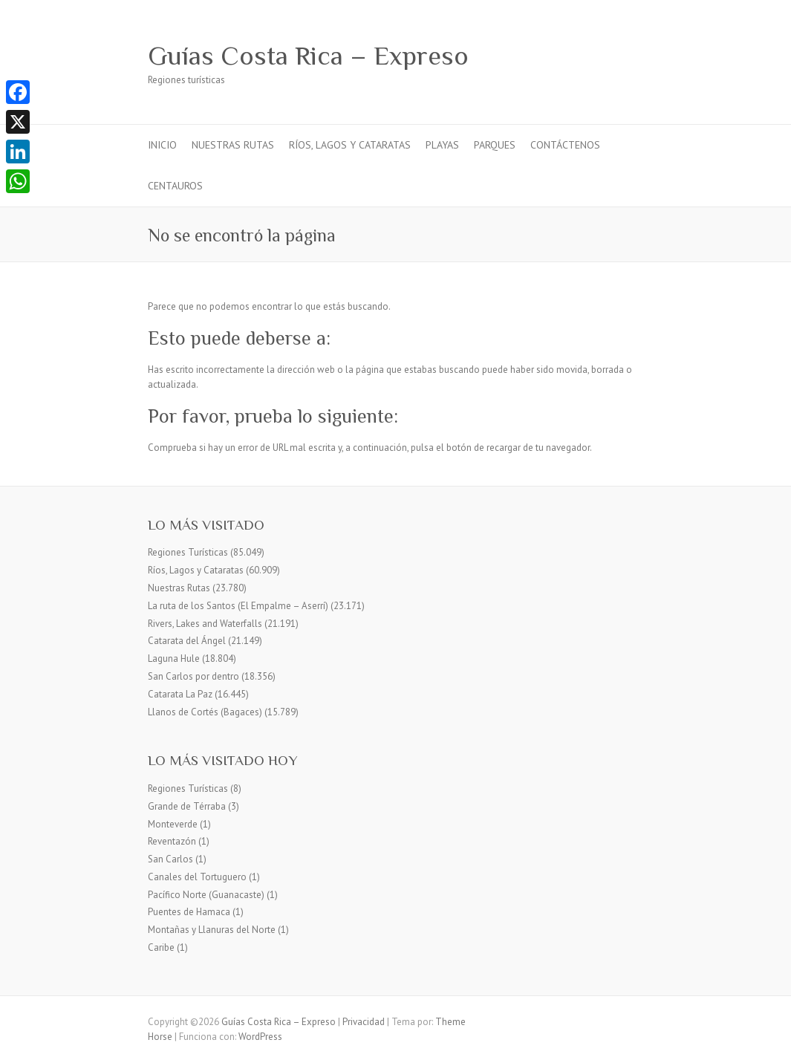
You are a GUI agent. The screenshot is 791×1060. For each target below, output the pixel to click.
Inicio (162, 145)
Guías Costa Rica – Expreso (308, 56)
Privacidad (363, 1021)
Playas (442, 145)
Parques (494, 145)
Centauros (175, 185)
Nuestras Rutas (233, 145)
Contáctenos (565, 145)
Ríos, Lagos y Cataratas (350, 145)
